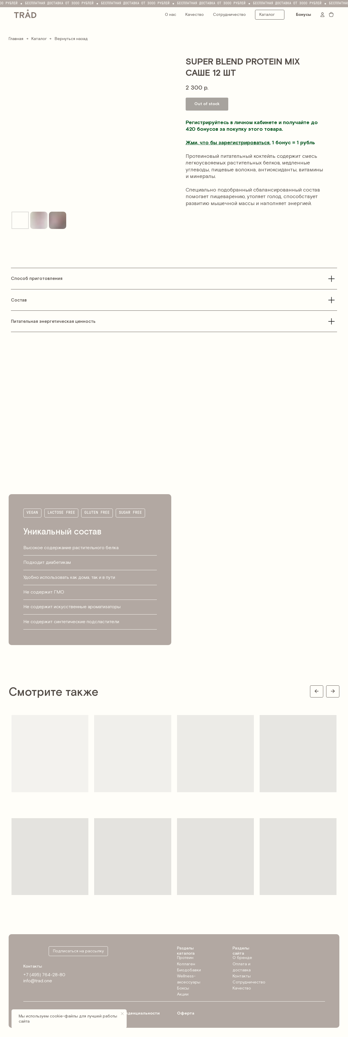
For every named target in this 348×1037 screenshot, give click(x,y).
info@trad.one (37, 981)
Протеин (185, 957)
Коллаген (186, 964)
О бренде (242, 957)
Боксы (183, 988)
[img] (25, 13)
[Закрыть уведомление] (122, 1014)
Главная (16, 38)
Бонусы (303, 14)
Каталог (39, 38)
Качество (194, 14)
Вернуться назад (71, 38)
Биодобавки (189, 970)
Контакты (242, 976)
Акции (183, 994)
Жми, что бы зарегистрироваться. (228, 142)
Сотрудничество (229, 14)
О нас (170, 14)
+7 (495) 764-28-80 (44, 975)
